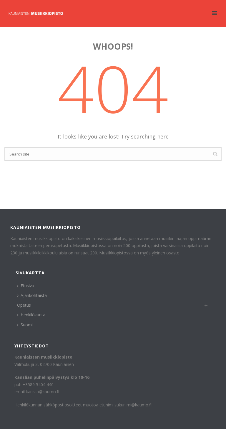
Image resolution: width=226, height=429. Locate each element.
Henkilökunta (31, 314)
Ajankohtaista (32, 295)
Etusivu (25, 285)
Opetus (24, 305)
